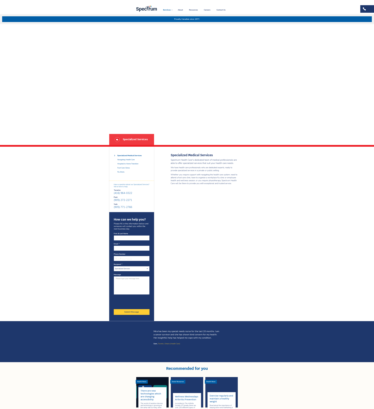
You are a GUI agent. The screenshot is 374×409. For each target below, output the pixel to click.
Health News (141, 382)
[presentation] (130, 301)
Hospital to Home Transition (127, 164)
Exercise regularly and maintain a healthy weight (221, 398)
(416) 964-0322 (123, 193)
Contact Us (221, 10)
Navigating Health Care (126, 159)
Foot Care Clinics (123, 168)
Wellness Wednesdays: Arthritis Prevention (187, 398)
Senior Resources (178, 382)
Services (167, 10)
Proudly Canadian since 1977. (187, 19)
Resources (193, 10)
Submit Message (131, 312)
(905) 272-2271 (123, 200)
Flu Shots (120, 172)
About (180, 10)
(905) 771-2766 (123, 207)
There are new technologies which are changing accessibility (151, 395)
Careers (207, 10)
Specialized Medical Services (129, 155)
